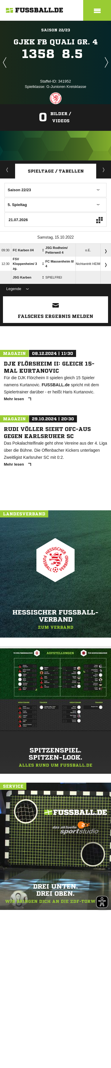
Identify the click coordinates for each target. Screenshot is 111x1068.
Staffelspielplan (103, 169)
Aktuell (7, 169)
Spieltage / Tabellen (56, 171)
